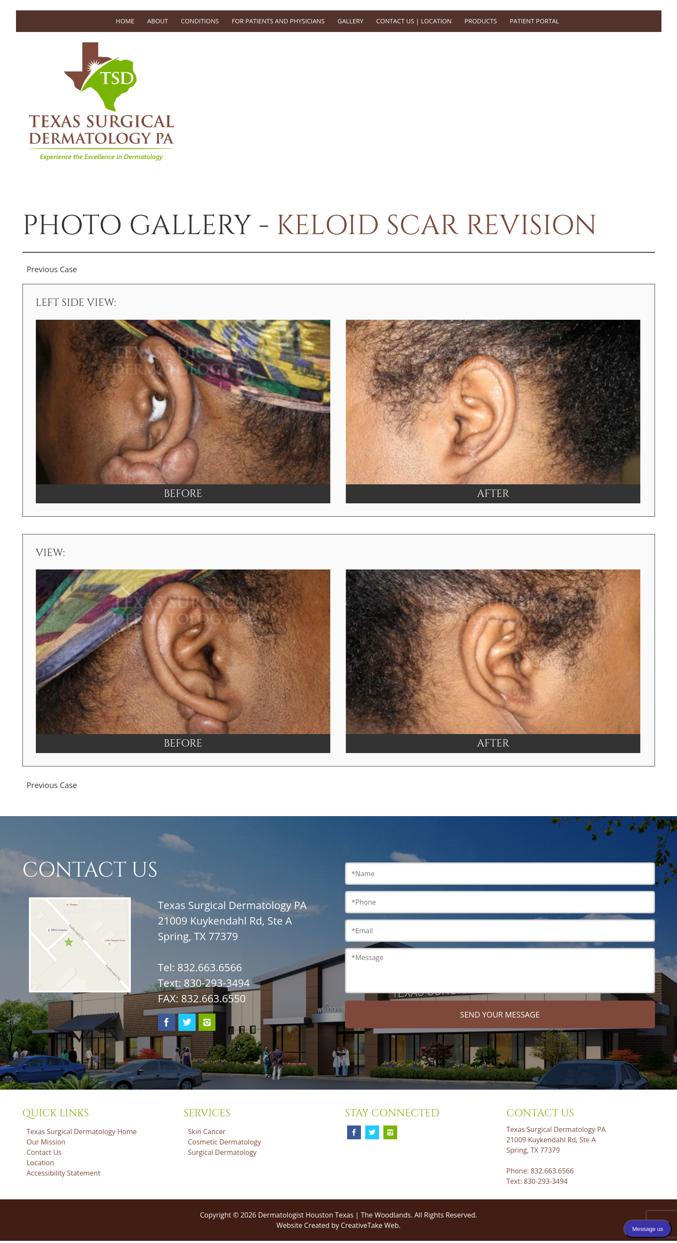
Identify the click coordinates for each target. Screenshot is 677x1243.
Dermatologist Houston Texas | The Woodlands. (336, 1215)
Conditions (200, 21)
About (157, 21)
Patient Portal (534, 21)
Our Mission (46, 1142)
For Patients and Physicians (278, 21)
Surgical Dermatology (222, 1152)
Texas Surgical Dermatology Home (82, 1131)
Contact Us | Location (414, 21)
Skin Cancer (206, 1131)
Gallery (351, 21)
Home (125, 21)
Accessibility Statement (64, 1173)
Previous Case (52, 269)
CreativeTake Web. (370, 1225)
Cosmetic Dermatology (224, 1142)
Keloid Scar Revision (436, 226)
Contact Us (44, 1152)
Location (40, 1162)
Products (481, 21)
